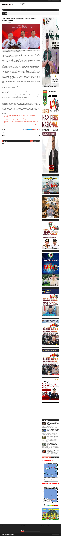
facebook (38, 141)
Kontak (17, 0)
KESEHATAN (23, 10)
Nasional (13, 22)
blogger (31, 141)
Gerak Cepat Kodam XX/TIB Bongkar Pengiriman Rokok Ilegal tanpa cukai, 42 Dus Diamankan (53, 423)
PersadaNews (12, 534)
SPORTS (18, 10)
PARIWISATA (34, 10)
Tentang (20, 0)
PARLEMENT (39, 10)
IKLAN (44, 10)
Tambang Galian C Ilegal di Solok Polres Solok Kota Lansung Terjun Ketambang (52, 437)
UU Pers (15, 0)
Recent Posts (46, 457)
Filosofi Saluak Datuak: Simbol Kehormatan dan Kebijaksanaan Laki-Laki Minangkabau (19, 118)
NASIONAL (13, 10)
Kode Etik (8, 0)
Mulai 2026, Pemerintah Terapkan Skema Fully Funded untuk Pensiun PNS (18, 119)
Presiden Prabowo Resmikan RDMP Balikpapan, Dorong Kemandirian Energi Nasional (52, 444)
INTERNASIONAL (7, 10)
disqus (35, 141)
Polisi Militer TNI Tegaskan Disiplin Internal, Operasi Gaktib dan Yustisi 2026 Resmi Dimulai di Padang (53, 430)
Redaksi (23, 0)
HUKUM (28, 10)
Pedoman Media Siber (4, 0)
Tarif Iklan (11, 0)
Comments (55, 457)
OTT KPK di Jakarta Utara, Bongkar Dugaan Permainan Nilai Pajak (53, 451)
